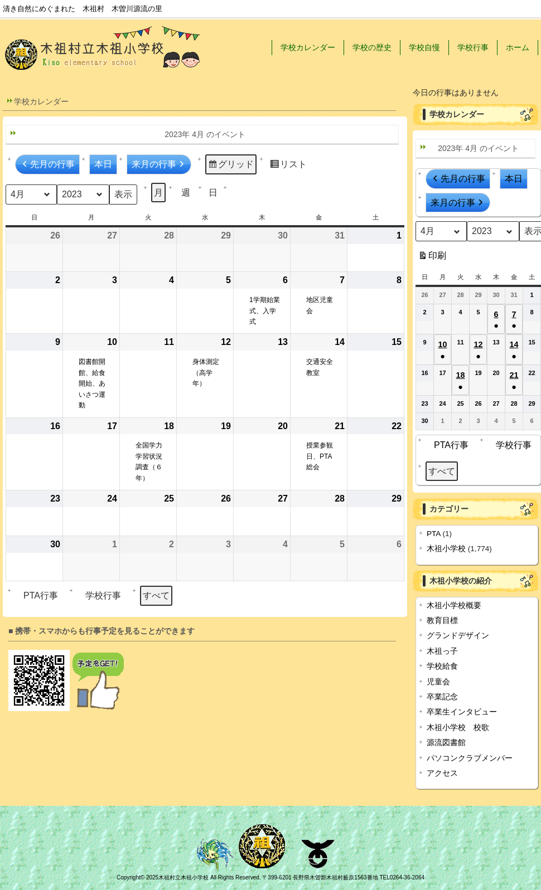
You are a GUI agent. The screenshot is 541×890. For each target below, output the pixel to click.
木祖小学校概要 (454, 605)
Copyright (129, 877)
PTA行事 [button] (38, 595)
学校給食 (442, 666)
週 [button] (185, 192)
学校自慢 (424, 47)
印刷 (432, 257)
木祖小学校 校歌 (458, 727)
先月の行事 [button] (47, 164)
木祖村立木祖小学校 (183, 877)
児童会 (438, 682)
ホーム (517, 47)
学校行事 (473, 47)
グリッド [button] (230, 165)
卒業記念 (442, 697)
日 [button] (213, 192)
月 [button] (158, 192)
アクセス (442, 773)
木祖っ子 (442, 651)
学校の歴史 (372, 47)
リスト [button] (288, 165)
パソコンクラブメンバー (470, 758)
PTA (434, 533)
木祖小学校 (446, 548)
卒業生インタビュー (462, 712)
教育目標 (442, 620)
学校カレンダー (308, 47)
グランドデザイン (458, 635)
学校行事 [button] (100, 595)
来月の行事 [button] (159, 164)
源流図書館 (446, 742)
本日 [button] (103, 164)
